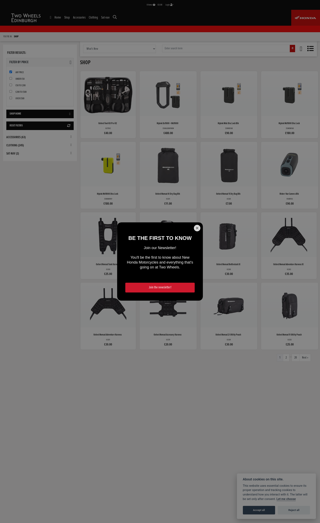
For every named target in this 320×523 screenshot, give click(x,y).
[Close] (197, 228)
